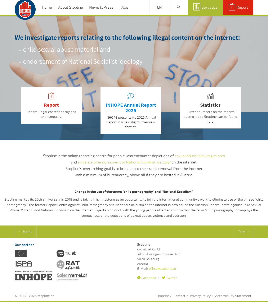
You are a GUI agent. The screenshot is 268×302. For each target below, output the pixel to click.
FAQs (124, 7)
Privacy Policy (200, 296)
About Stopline (70, 7)
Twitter (169, 278)
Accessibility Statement (233, 296)
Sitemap (25, 231)
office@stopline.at (162, 269)
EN (159, 7)
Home (47, 7)
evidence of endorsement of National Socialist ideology (124, 162)
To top (244, 231)
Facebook (146, 278)
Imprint (163, 296)
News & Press (101, 7)
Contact (179, 296)
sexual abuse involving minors (200, 156)
